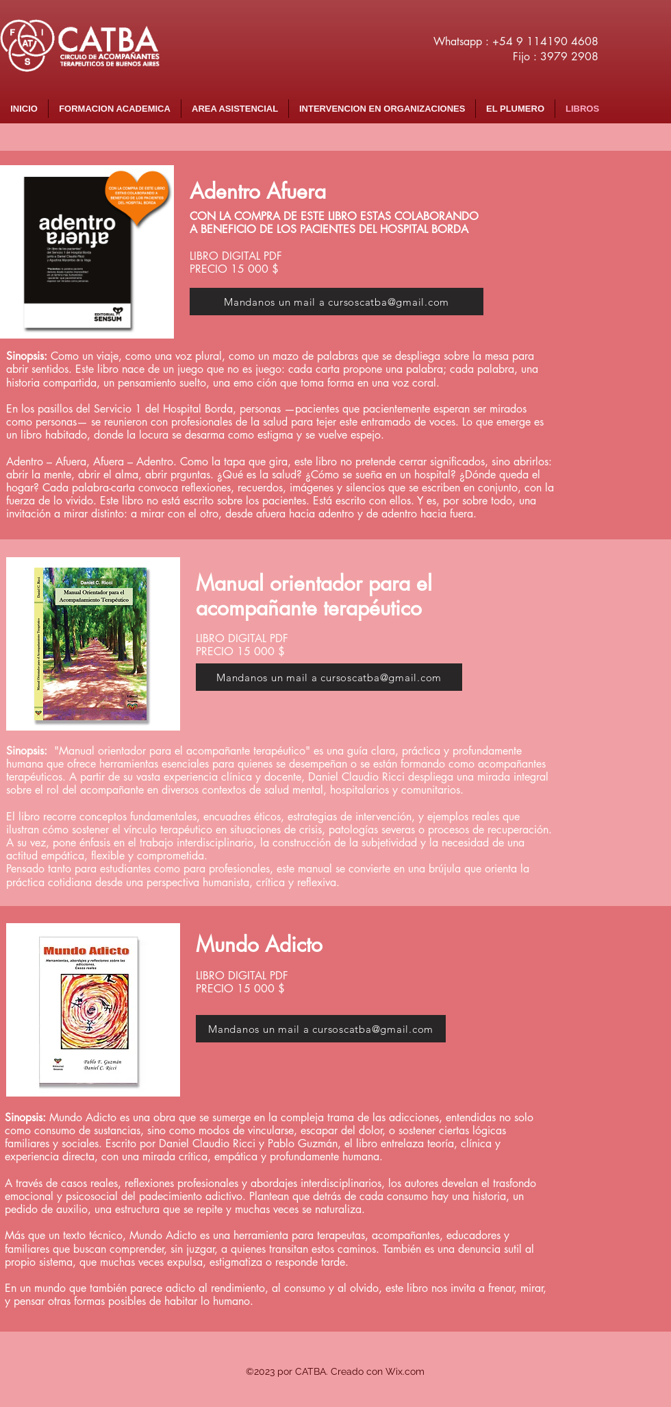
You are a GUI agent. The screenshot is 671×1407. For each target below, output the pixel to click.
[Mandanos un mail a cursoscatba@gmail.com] (336, 301)
